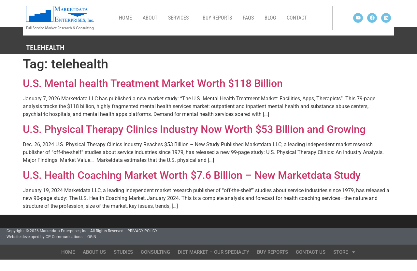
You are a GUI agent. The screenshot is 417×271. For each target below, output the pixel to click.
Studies (123, 252)
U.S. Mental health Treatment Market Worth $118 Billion (153, 83)
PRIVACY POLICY (142, 231)
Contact (297, 18)
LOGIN (90, 237)
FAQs (248, 18)
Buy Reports (217, 18)
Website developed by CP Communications (44, 237)
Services (180, 18)
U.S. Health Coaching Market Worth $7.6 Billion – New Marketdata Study (192, 175)
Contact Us (310, 252)
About (150, 18)
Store (344, 252)
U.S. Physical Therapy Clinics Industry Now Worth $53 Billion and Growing (194, 129)
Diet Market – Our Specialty (213, 252)
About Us (94, 252)
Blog (270, 18)
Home (125, 18)
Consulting (155, 252)
